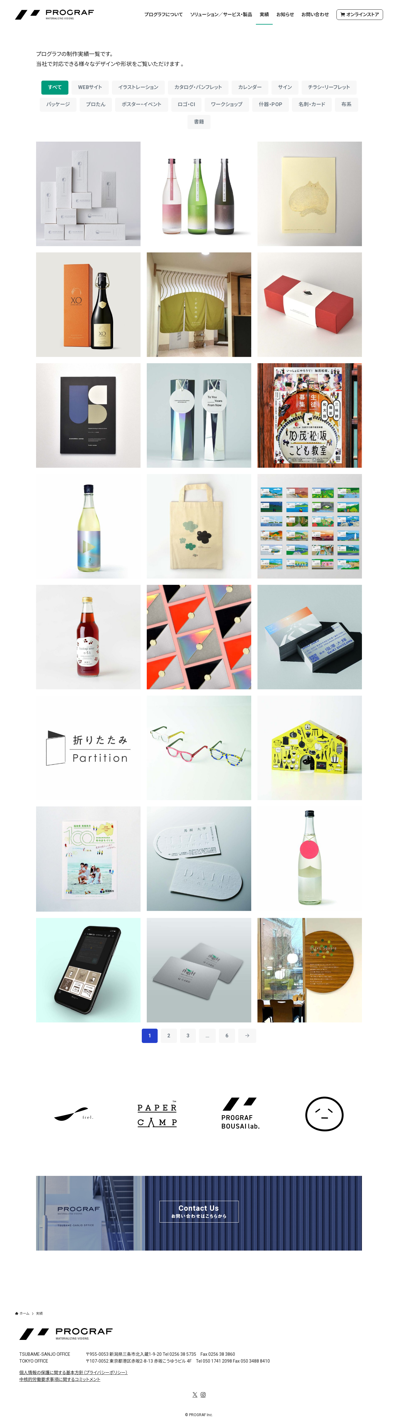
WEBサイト (90, 87)
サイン (285, 87)
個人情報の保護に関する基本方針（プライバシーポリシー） (73, 1372)
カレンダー (250, 87)
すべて (55, 87)
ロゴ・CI (186, 104)
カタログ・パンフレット (198, 87)
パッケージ (58, 104)
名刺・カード (311, 104)
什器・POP (270, 104)
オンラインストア (359, 15)
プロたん (95, 104)
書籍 (199, 122)
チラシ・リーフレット (329, 87)
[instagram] (203, 1395)
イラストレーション (138, 87)
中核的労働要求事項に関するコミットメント (59, 1379)
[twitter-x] (195, 1395)
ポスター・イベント (141, 104)
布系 (346, 104)
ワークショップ (227, 104)
